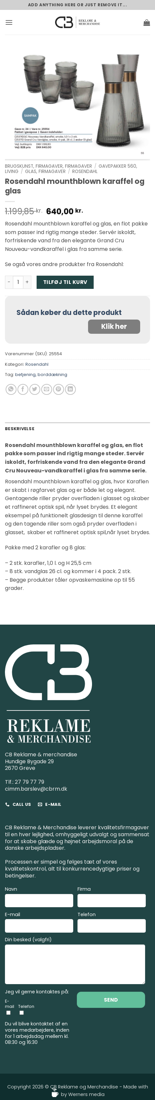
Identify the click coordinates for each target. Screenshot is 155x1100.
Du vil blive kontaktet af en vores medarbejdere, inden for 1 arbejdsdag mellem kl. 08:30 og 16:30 (37, 1033)
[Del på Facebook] (22, 389)
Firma (112, 898)
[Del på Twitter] (34, 389)
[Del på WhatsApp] (11, 389)
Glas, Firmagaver (45, 171)
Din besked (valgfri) (75, 961)
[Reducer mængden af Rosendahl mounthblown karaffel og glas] (9, 282)
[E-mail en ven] (46, 389)
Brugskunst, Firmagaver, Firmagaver (48, 166)
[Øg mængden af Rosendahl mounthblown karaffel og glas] (27, 282)
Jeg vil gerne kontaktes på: (37, 992)
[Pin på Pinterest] (58, 389)
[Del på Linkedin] (70, 389)
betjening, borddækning (41, 374)
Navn (39, 898)
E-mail (39, 923)
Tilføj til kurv (65, 282)
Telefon (112, 923)
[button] (9, 22)
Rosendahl (85, 171)
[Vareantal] (18, 282)
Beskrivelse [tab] (19, 428)
